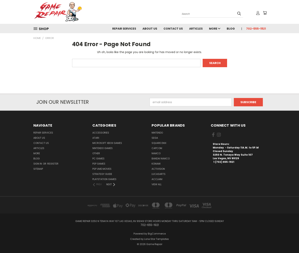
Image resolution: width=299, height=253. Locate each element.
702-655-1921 (256, 29)
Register (52, 163)
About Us (149, 29)
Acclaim (157, 179)
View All (157, 184)
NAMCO (156, 153)
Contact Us (173, 29)
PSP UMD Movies (101, 169)
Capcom (157, 148)
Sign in (38, 163)
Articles (196, 29)
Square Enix (159, 143)
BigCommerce (157, 233)
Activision (158, 169)
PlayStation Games (104, 179)
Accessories (100, 132)
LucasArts (158, 174)
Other (96, 153)
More (214, 29)
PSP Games (98, 163)
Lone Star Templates (156, 239)
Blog (231, 29)
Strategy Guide (102, 174)
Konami (156, 163)
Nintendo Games (102, 148)
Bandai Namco (161, 158)
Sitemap (38, 169)
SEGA (155, 138)
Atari (95, 138)
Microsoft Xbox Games (107, 143)
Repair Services (124, 29)
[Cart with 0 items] (265, 13)
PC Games (98, 158)
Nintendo (157, 132)
